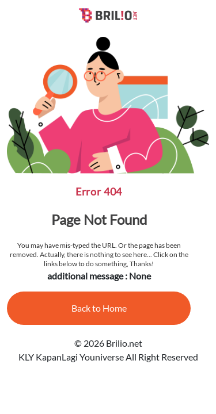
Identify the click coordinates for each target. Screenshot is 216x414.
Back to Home (99, 307)
